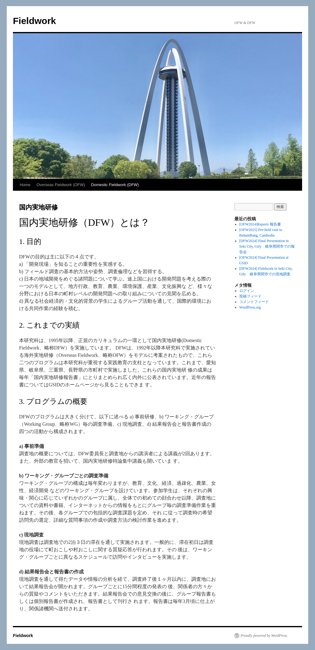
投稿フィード (250, 296)
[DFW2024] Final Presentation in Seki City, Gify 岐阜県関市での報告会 (267, 246)
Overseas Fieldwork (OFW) (61, 184)
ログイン (246, 291)
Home (25, 184)
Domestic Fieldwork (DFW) (115, 184)
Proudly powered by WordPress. (264, 635)
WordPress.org (250, 307)
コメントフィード (254, 302)
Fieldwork (34, 21)
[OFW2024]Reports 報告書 (260, 224)
